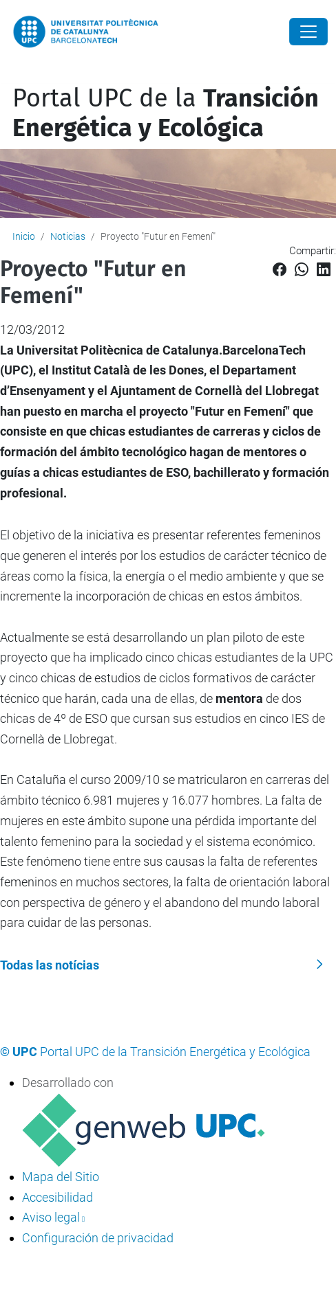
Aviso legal (51, 1217)
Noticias (67, 236)
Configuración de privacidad (98, 1238)
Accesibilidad (57, 1197)
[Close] (308, 31)
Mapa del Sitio (60, 1176)
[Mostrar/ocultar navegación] (9, 74)
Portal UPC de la (165, 113)
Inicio (23, 236)
